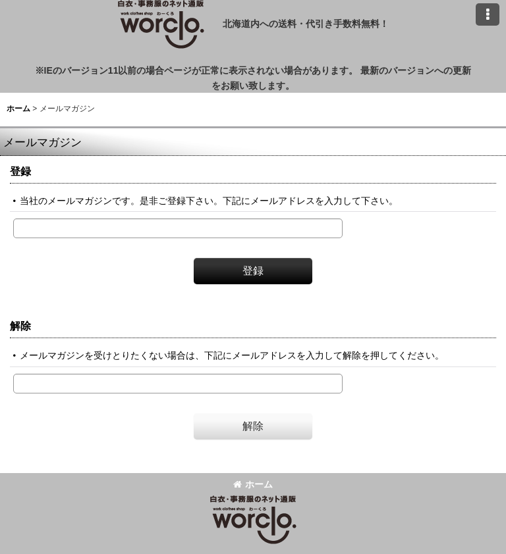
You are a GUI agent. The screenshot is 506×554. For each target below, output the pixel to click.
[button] (487, 14)
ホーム (253, 484)
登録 (20, 171)
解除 (20, 326)
